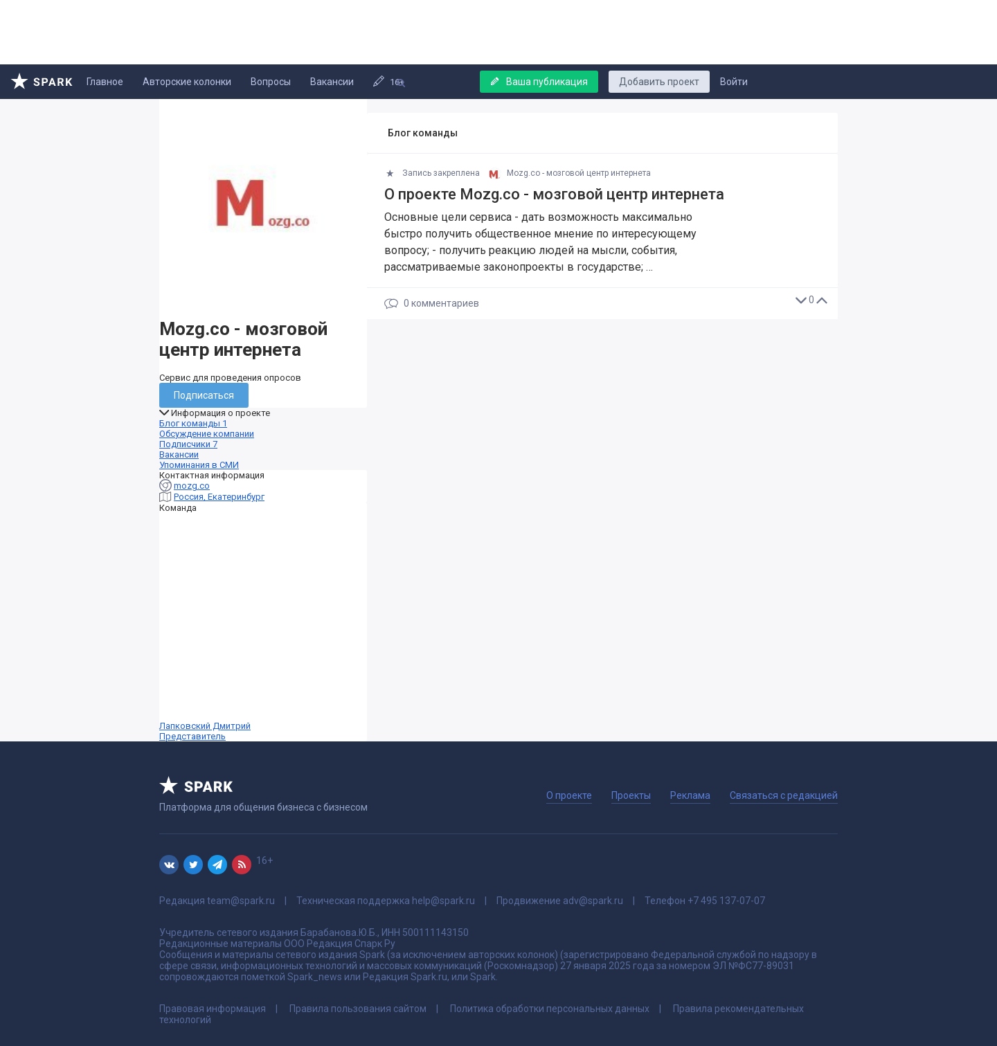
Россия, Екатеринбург (219, 497)
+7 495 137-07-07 (726, 900)
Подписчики (188, 444)
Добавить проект (659, 81)
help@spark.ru (443, 900)
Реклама (690, 795)
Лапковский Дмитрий (263, 627)
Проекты (631, 795)
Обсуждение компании (206, 434)
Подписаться (204, 395)
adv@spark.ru (593, 900)
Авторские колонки (187, 81)
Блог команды (193, 423)
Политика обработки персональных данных (549, 1008)
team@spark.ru (241, 900)
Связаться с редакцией (784, 795)
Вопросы (271, 81)
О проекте (569, 795)
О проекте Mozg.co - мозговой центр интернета (554, 194)
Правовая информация (212, 1008)
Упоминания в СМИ (199, 465)
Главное (105, 81)
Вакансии (332, 81)
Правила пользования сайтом (357, 1008)
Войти (734, 81)
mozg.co (192, 485)
